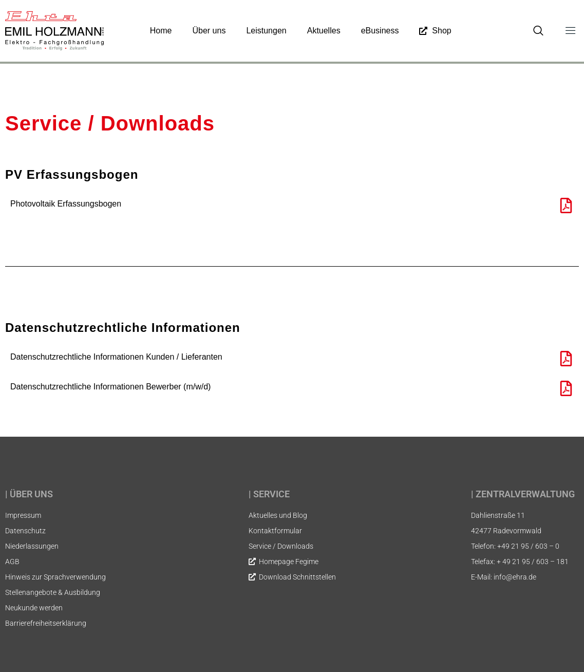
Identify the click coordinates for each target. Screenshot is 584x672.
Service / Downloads (281, 546)
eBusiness (380, 30)
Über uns (208, 30)
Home (161, 30)
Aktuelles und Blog (278, 515)
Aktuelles (324, 30)
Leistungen (266, 30)
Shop (435, 30)
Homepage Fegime (283, 561)
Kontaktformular (275, 531)
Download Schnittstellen (292, 577)
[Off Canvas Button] (565, 31)
